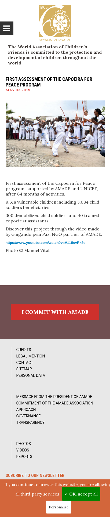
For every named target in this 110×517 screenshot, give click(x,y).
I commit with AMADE (55, 312)
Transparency (30, 422)
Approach (26, 409)
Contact (24, 362)
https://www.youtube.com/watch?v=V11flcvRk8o (46, 243)
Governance (28, 416)
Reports (24, 456)
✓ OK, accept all (81, 494)
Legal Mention (30, 356)
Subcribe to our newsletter (35, 475)
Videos (22, 450)
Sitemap (24, 369)
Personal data (30, 375)
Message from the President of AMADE (54, 397)
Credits (23, 350)
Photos (23, 444)
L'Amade (55, 23)
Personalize (58, 507)
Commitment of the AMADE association (54, 403)
